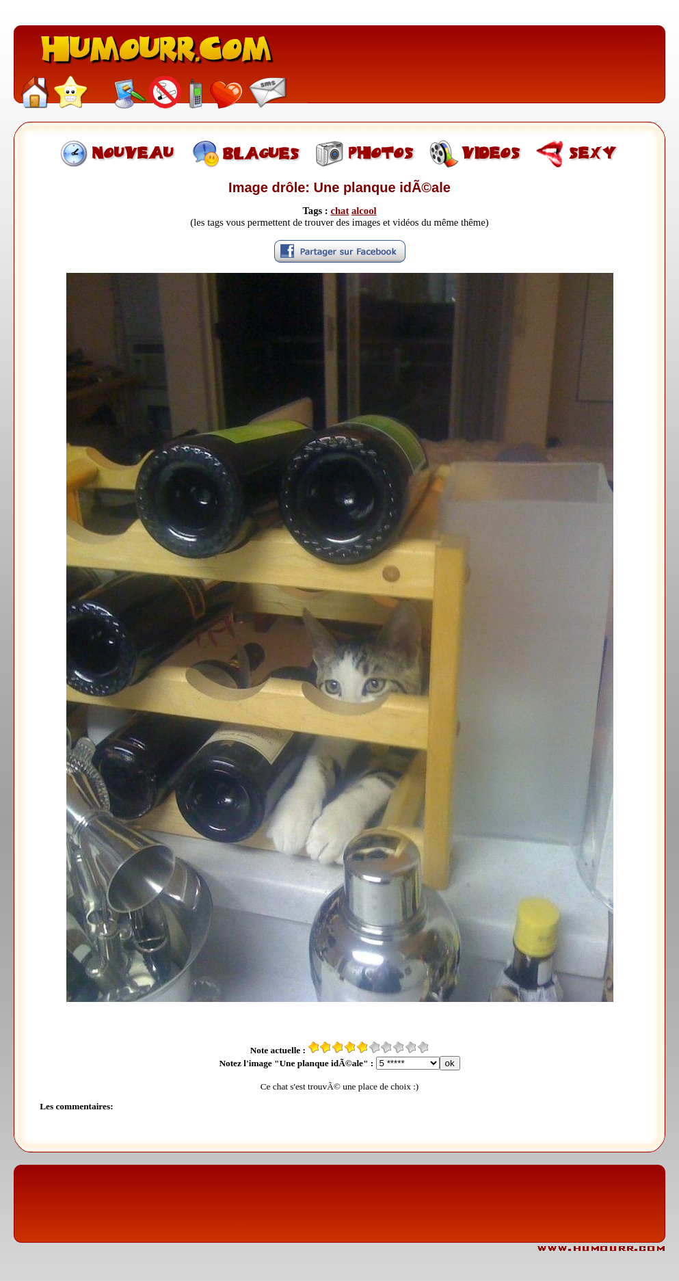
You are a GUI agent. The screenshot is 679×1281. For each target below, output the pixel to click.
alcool (364, 210)
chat (339, 210)
